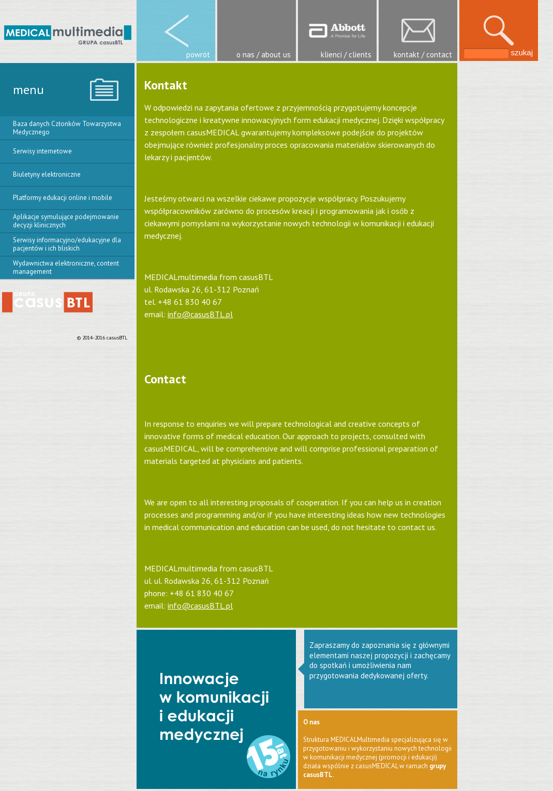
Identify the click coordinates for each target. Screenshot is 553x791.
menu (28, 90)
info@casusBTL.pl (200, 314)
